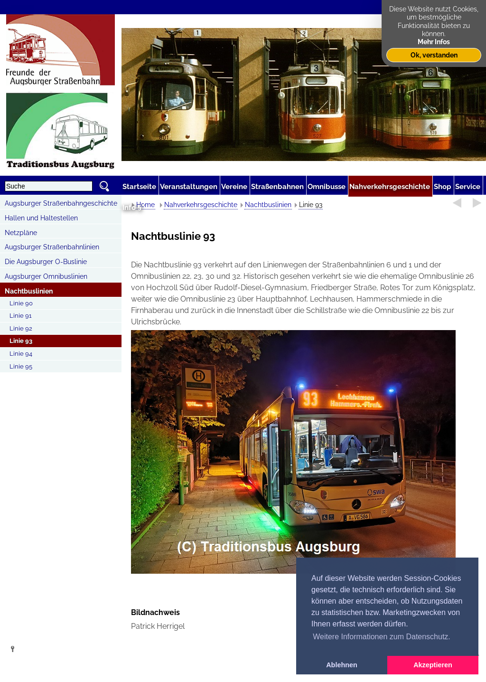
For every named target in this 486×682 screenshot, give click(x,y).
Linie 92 (20, 328)
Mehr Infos (434, 42)
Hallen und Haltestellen (41, 218)
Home (145, 204)
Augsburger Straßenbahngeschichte (61, 203)
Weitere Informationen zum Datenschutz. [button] (381, 637)
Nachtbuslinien (29, 291)
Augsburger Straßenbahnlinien (52, 247)
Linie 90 (21, 303)
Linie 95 (20, 366)
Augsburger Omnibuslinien (46, 276)
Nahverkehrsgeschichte (200, 204)
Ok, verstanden (434, 55)
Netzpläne (21, 233)
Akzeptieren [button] (432, 665)
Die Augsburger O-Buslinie (46, 261)
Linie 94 (20, 353)
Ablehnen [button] (341, 665)
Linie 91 (20, 315)
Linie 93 (20, 340)
